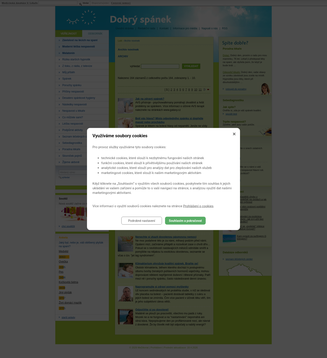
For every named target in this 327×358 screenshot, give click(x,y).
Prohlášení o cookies (198, 206)
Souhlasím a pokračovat (185, 220)
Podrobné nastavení (141, 220)
